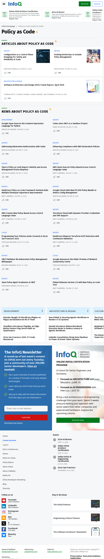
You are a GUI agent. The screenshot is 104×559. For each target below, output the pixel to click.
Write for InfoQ (10, 450)
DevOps (8, 51)
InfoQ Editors (9, 454)
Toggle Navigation (5, 3)
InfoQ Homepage (9, 26)
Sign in (96, 3)
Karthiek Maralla (12, 66)
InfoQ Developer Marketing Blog (15, 474)
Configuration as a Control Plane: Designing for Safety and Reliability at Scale (17, 56)
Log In (6, 437)
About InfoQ (9, 459)
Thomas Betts (10, 94)
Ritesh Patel (60, 69)
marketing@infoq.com (11, 553)
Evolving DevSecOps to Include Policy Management (69, 55)
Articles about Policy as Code (29, 43)
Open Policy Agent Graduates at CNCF (19, 270)
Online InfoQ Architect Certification (63, 440)
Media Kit (7, 467)
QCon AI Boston (65, 432)
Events (6, 446)
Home (6, 428)
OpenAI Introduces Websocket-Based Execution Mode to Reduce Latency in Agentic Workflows (66, 318)
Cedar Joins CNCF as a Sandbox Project (71, 129)
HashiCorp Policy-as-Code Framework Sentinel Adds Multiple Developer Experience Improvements (23, 190)
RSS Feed (38, 31)
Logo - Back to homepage (16, 3)
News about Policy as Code (26, 118)
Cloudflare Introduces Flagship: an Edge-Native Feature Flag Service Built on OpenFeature (22, 318)
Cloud (5, 226)
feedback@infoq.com (11, 546)
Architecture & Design (14, 82)
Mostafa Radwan (10, 256)
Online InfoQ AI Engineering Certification (64, 451)
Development (8, 125)
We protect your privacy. (13, 414)
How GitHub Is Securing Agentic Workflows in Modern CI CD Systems (70, 308)
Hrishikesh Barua (10, 273)
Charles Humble (11, 96)
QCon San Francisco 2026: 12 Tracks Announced (20, 328)
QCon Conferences (11, 441)
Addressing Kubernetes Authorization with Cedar (25, 148)
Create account (10, 432)
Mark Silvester (60, 132)
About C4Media (10, 463)
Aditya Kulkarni (9, 152)
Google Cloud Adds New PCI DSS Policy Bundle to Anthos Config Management (76, 189)
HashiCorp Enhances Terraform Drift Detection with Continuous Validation (75, 231)
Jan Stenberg (23, 98)
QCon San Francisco (66, 460)
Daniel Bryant (11, 98)
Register (83, 3)
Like (10, 72)
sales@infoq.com (31, 546)
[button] (25, 409)
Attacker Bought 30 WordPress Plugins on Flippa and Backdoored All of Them (23, 308)
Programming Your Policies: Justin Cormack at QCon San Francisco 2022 (23, 231)
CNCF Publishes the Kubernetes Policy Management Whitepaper (19, 251)
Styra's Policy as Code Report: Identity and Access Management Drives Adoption (25, 169)
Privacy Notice (76, 550)
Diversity (7, 480)
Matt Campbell (60, 174)
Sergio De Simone (10, 134)
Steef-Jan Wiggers (10, 236)
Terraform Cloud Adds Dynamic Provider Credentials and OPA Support (72, 211)
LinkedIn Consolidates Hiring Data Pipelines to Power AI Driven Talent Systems (69, 328)
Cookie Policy (75, 552)
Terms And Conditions (91, 550)
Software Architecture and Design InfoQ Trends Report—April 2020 (18, 88)
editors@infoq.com (55, 546)
